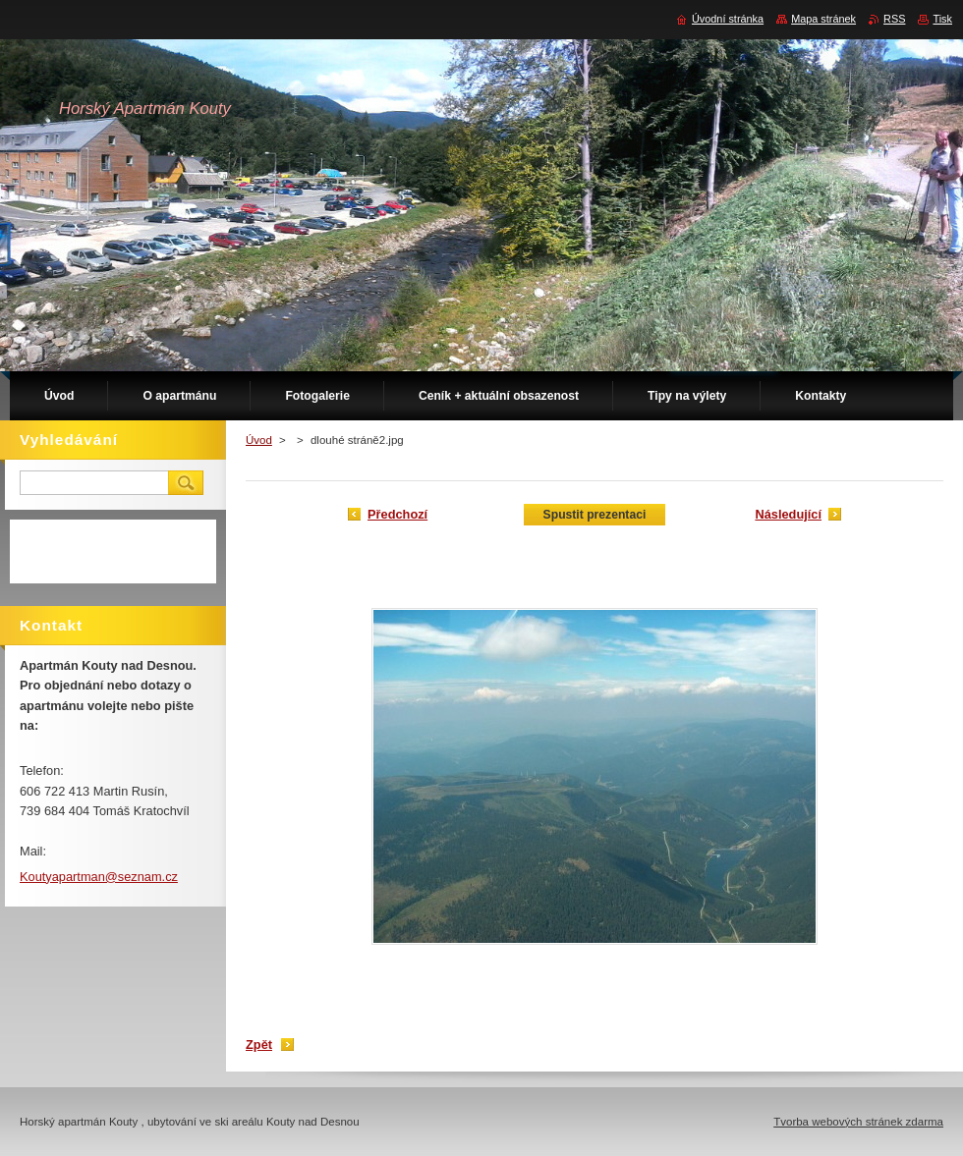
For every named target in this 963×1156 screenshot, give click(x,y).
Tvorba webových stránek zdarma (858, 1122)
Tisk (942, 19)
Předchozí (397, 514)
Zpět (259, 1044)
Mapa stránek (823, 19)
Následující (788, 514)
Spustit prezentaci (595, 515)
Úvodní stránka (728, 19)
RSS (894, 19)
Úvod (259, 440)
